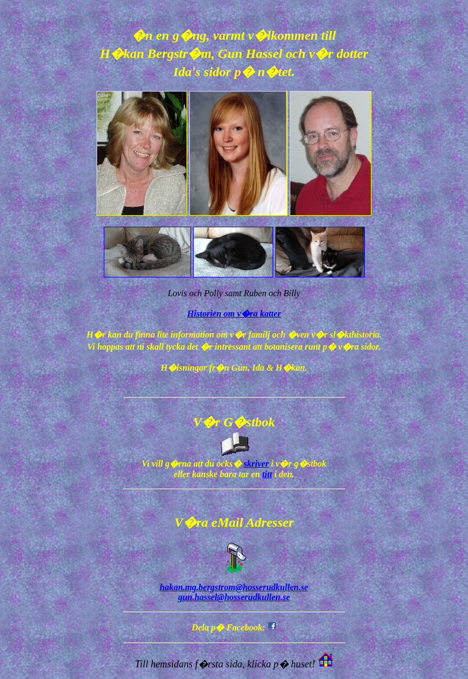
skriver (256, 463)
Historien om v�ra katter (234, 313)
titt (267, 474)
